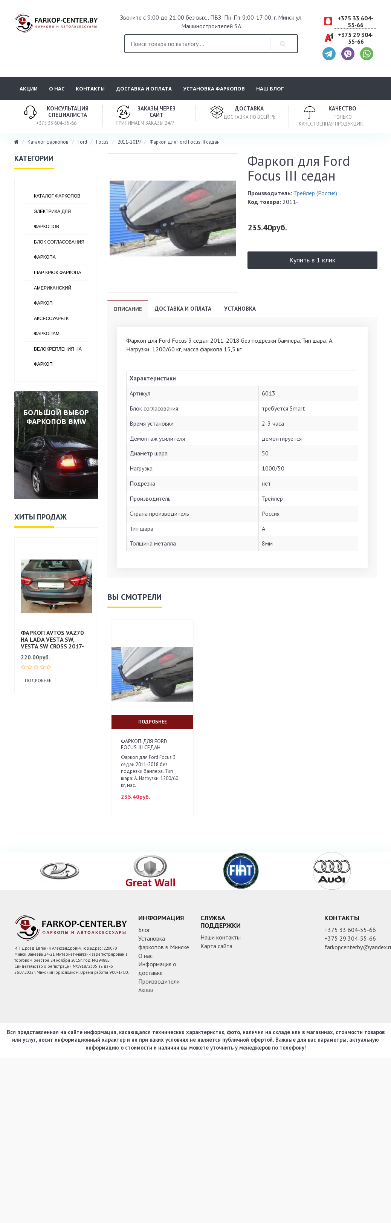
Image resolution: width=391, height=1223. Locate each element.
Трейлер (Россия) (315, 193)
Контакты (90, 88)
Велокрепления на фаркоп (58, 356)
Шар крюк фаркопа (57, 272)
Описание (127, 309)
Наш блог (270, 88)
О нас (56, 88)
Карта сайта (216, 946)
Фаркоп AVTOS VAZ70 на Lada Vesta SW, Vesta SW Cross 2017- (52, 639)
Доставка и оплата (144, 88)
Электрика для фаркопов (52, 219)
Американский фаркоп (52, 295)
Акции (29, 88)
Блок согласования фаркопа (59, 249)
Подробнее (38, 680)
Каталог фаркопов (48, 142)
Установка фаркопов (214, 88)
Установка (240, 308)
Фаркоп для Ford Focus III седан (185, 142)
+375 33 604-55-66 (355, 22)
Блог (144, 929)
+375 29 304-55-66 (356, 38)
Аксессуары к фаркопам (51, 326)
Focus (102, 142)
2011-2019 (129, 142)
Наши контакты (220, 937)
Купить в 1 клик (312, 260)
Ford (82, 142)
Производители (159, 981)
